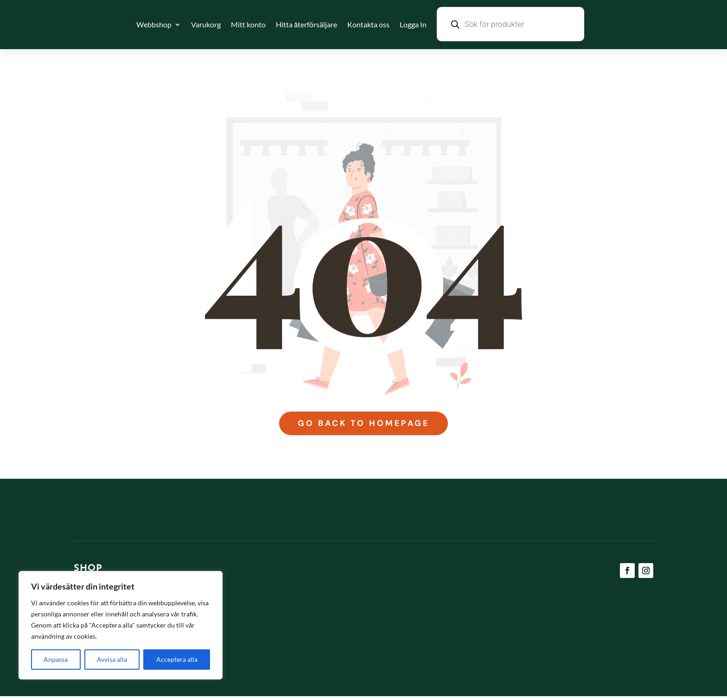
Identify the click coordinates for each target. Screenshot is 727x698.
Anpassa (56, 659)
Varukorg (206, 24)
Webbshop (154, 24)
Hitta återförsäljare (306, 24)
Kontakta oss (368, 24)
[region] (121, 625)
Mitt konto (248, 24)
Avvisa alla (112, 659)
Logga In (413, 24)
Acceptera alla (177, 659)
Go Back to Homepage (363, 425)
